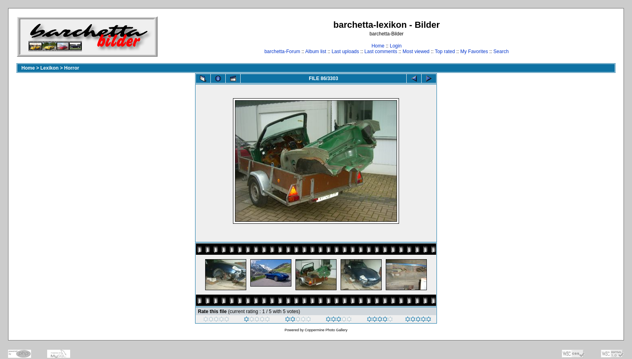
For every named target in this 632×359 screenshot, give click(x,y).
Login (395, 46)
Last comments (380, 51)
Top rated (445, 51)
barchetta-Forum (282, 51)
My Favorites (474, 51)
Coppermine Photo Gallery (326, 330)
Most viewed (416, 51)
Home (378, 46)
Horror (71, 68)
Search (501, 51)
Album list (315, 51)
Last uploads (345, 51)
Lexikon (49, 68)
